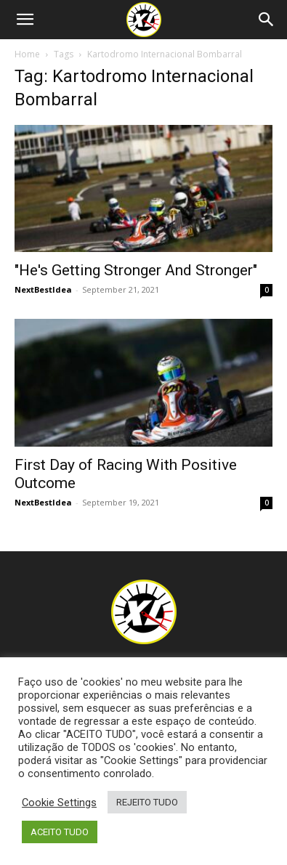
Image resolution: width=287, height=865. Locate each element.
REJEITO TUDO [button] (147, 802)
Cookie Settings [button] (59, 802)
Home (27, 54)
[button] (24, 19)
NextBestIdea (43, 289)
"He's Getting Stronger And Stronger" (136, 270)
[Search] (266, 19)
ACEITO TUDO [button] (60, 832)
